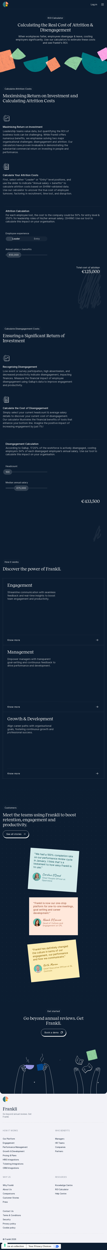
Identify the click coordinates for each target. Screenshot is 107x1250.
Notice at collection (13, 1246)
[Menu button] (102, 4)
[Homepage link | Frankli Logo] (5, 4)
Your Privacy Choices (40, 1246)
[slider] (14, 254)
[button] (53, 640)
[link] (94, 4)
